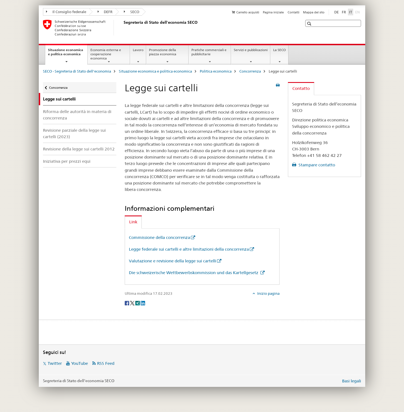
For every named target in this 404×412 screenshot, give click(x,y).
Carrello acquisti (247, 12)
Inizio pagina (268, 293)
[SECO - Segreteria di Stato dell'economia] (122, 27)
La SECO (279, 50)
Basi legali (351, 381)
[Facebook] (127, 303)
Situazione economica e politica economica (67, 54)
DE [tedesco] (336, 12)
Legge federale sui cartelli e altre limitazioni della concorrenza (189, 249)
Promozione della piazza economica (162, 52)
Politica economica (216, 71)
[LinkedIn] (143, 303)
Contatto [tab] (301, 88)
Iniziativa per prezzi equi (66, 161)
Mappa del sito (313, 12)
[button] (310, 23)
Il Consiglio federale (66, 11)
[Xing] (138, 303)
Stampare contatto (316, 164)
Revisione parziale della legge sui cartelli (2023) (74, 133)
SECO (131, 11)
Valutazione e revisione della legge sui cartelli (172, 261)
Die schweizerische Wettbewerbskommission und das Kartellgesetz (194, 272)
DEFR (105, 11)
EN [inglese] (358, 11)
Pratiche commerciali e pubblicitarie (209, 52)
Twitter (55, 363)
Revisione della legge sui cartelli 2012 (79, 149)
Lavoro (138, 50)
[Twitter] (132, 303)
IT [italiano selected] (350, 12)
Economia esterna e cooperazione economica (105, 54)
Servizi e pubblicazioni (251, 50)
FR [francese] (344, 12)
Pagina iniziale (273, 12)
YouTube (79, 363)
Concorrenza (250, 71)
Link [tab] (133, 221)
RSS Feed (105, 363)
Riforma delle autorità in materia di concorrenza (77, 115)
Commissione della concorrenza (159, 237)
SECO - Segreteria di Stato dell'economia (77, 71)
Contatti (293, 12)
